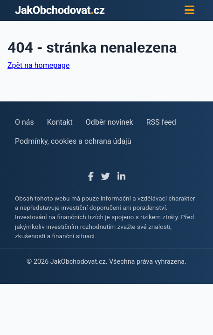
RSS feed (161, 122)
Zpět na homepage (38, 65)
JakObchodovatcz (60, 10)
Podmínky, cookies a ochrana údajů (73, 141)
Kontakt (60, 122)
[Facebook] (91, 177)
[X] (105, 177)
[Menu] (189, 10)
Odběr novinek (109, 122)
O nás (24, 122)
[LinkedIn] (121, 177)
